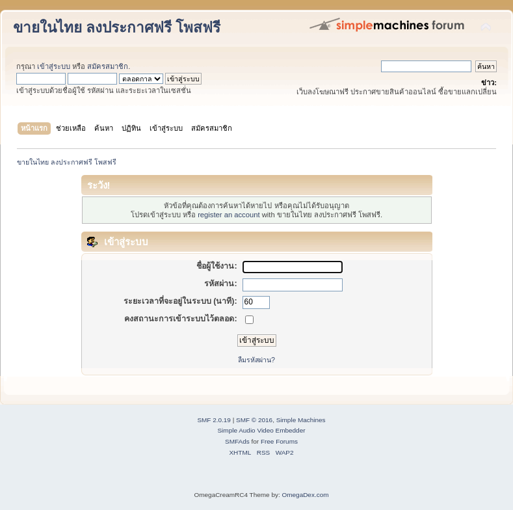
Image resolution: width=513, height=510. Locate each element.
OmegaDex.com (305, 494)
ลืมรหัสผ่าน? (256, 360)
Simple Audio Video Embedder (261, 430)
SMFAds (237, 441)
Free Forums (279, 441)
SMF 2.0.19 (214, 419)
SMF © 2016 (254, 419)
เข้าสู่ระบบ (53, 66)
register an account (228, 215)
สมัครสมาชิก (107, 66)
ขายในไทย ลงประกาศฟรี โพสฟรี (116, 28)
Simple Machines (301, 419)
